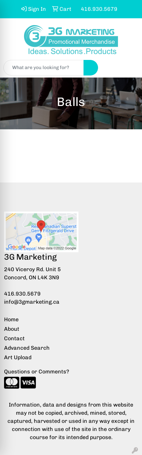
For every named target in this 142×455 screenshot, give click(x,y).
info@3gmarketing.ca (32, 302)
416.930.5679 (22, 293)
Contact (14, 338)
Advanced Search (27, 348)
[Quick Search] (43, 67)
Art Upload (17, 357)
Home (11, 319)
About (11, 329)
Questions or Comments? (36, 371)
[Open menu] (128, 67)
